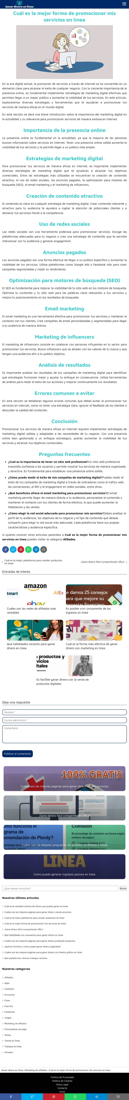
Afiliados (8, 977)
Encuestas (9, 994)
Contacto (62, 1088)
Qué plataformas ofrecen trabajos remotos (25, 958)
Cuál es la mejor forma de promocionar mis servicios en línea (35, 923)
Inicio (62, 1091)
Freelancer (9, 1012)
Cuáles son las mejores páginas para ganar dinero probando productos (39, 941)
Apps (6, 983)
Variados (8, 1052)
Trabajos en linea (12, 1046)
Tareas (7, 1035)
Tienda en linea (12, 1040)
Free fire (8, 1006)
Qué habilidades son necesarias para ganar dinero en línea (33, 935)
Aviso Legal (62, 1084)
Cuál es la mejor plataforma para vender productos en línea (33, 562)
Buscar (123, 888)
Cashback (9, 989)
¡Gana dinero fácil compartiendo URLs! (103, 561)
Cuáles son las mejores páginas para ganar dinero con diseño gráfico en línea (43, 952)
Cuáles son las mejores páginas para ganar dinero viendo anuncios (37, 912)
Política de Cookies (62, 1081)
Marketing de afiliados (15, 1023)
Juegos (8, 1017)
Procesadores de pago (15, 1029)
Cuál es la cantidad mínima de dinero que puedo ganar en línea (36, 906)
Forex (7, 1000)
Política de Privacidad (62, 1077)
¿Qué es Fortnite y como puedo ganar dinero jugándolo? (32, 946)
